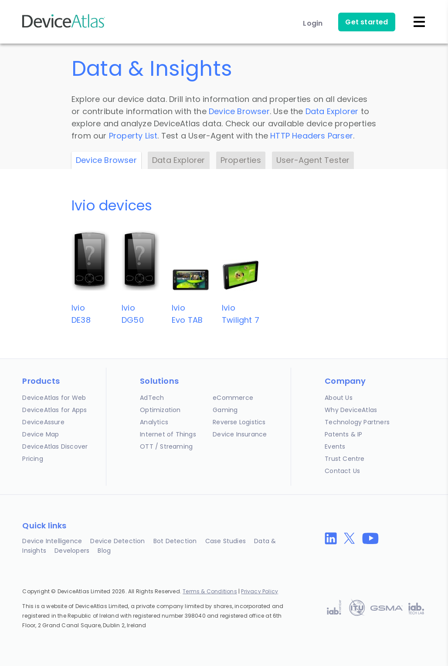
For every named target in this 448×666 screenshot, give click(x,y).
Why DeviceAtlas (351, 410)
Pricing (32, 458)
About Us (339, 397)
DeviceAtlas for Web (54, 397)
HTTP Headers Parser (311, 135)
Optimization (160, 410)
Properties (241, 160)
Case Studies (225, 541)
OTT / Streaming (166, 446)
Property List (133, 135)
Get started (366, 22)
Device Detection (117, 541)
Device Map (40, 434)
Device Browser (239, 111)
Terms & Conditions (210, 591)
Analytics (154, 422)
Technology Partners (357, 422)
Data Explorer (332, 111)
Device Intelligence (52, 541)
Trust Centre (344, 458)
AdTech (152, 397)
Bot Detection (175, 541)
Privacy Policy (259, 591)
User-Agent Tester (313, 160)
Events (335, 446)
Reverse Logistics (239, 422)
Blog (104, 550)
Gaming (225, 410)
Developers (71, 550)
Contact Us (342, 471)
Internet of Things (168, 434)
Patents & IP (343, 434)
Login (312, 23)
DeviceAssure (43, 422)
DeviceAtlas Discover (55, 446)
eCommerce (233, 397)
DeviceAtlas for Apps (54, 410)
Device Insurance (240, 434)
